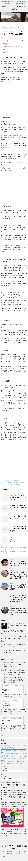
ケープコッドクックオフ (7, 482)
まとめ (4, 52)
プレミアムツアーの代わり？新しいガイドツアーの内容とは (18, 497)
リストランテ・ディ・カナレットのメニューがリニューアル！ (18, 539)
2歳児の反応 (5, 48)
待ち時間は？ (6, 45)
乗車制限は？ (6, 43)
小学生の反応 (6, 49)
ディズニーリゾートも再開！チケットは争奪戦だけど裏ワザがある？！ (18, 563)
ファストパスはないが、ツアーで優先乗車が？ (13, 46)
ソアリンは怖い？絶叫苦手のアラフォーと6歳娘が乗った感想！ (18, 587)
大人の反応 (5, 51)
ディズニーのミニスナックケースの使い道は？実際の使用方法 (18, 529)
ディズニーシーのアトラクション (17, 480)
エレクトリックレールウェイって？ (11, 41)
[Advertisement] (14, 100)
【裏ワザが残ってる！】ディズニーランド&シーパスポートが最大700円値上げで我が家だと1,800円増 (13, 750)
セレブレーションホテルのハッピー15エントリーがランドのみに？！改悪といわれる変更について (13, 758)
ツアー (15, 482)
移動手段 (18, 484)
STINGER (20, 858)
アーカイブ (4, 768)
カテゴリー (4, 776)
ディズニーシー (5, 480)
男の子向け (12, 484)
